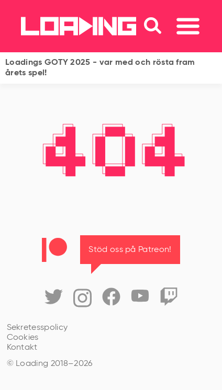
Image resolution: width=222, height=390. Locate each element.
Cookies (23, 338)
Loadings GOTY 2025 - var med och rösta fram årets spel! (100, 68)
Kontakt (22, 347)
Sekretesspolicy (37, 328)
